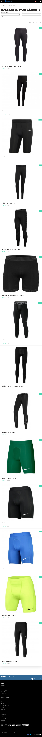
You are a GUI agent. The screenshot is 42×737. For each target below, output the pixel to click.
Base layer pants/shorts (10, 5)
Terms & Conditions (5, 705)
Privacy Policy (3, 707)
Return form (3, 720)
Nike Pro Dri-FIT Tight (8, 432)
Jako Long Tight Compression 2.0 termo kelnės (16, 341)
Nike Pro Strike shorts (9, 478)
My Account (3, 718)
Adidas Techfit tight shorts (10, 157)
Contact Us (3, 716)
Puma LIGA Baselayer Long (9, 661)
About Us (3, 709)
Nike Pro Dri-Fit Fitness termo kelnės (13, 386)
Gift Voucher (3, 714)
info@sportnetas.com (5, 697)
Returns (2, 703)
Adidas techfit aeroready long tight (13, 66)
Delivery (2, 701)
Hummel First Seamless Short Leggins (13, 295)
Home (2, 5)
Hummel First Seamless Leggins (11, 249)
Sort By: (29, 22)
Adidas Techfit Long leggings (11, 112)
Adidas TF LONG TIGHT (8, 203)
